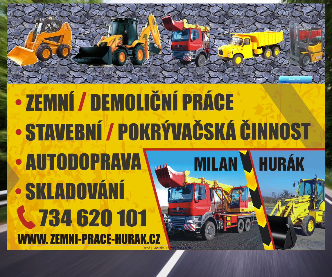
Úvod (146, 248)
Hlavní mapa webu (179, 248)
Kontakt (158, 248)
